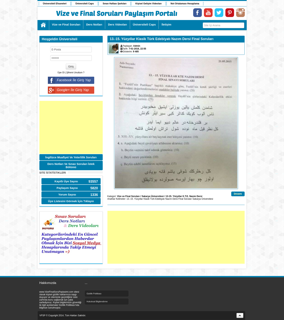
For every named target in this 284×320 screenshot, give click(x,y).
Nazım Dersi (171, 199)
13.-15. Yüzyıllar (135, 199)
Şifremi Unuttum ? (75, 72)
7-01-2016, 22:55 (137, 48)
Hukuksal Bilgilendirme (97, 301)
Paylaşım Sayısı (67, 187)
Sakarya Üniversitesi (153, 196)
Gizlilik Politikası (94, 293)
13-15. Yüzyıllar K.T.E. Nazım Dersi (184, 196)
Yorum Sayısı (67, 194)
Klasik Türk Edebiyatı (154, 199)
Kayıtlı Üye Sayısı (66, 181)
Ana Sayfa (43, 25)
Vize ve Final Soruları (128, 196)
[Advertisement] (71, 127)
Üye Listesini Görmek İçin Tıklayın (71, 201)
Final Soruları (185, 199)
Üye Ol (60, 72)
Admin (136, 46)
